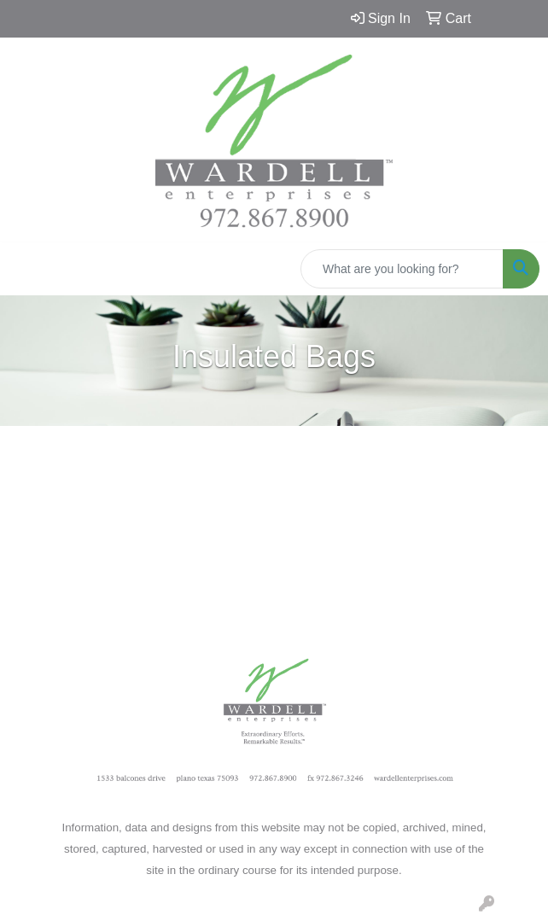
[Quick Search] (402, 268)
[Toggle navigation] (26, 269)
